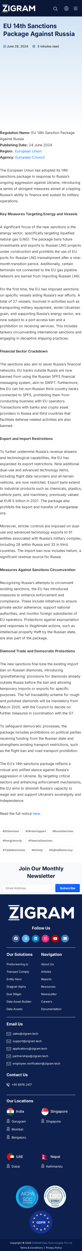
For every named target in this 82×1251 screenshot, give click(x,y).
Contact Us (17, 1074)
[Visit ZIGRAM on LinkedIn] (36, 938)
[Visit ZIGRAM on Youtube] (55, 938)
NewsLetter (49, 994)
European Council (30, 157)
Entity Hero (14, 979)
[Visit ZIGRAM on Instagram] (46, 938)
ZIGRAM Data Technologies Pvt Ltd (52, 1242)
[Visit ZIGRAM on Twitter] (26, 938)
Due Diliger (14, 994)
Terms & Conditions (31, 1247)
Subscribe (67, 888)
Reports (46, 979)
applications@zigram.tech (30, 1048)
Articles (46, 971)
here (36, 813)
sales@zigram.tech (25, 1033)
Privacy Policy (54, 1247)
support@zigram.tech (27, 1041)
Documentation (51, 1009)
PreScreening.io (17, 964)
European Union (28, 151)
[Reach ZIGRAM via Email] (65, 938)
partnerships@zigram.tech (30, 1056)
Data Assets (15, 1009)
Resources (48, 986)
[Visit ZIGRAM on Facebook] (16, 938)
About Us (47, 964)
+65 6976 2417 (22, 1084)
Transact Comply (18, 971)
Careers (46, 1001)
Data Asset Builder (19, 1001)
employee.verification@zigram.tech (36, 1063)
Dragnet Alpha (16, 986)
